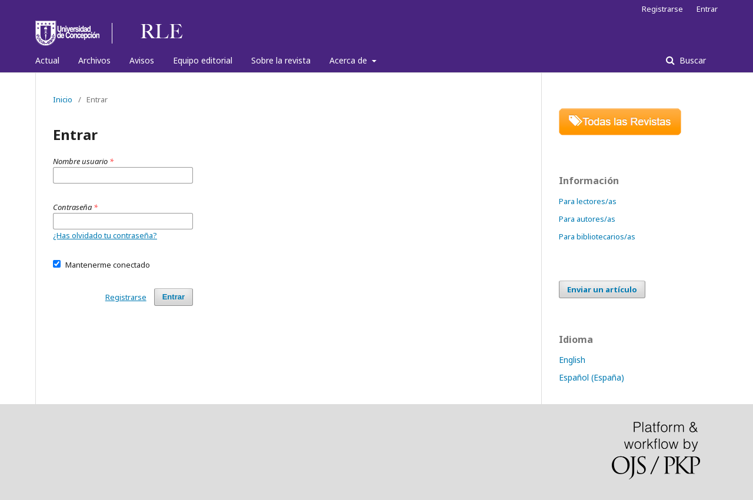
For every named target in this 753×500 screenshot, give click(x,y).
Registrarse (662, 9)
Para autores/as (587, 219)
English (572, 359)
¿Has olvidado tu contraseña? (105, 235)
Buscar (691, 60)
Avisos (141, 60)
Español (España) (591, 377)
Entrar (707, 9)
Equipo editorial (202, 60)
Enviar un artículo (602, 289)
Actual (47, 60)
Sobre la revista (281, 60)
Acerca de (349, 60)
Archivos (94, 60)
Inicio (62, 99)
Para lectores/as (588, 201)
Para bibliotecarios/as (597, 236)
